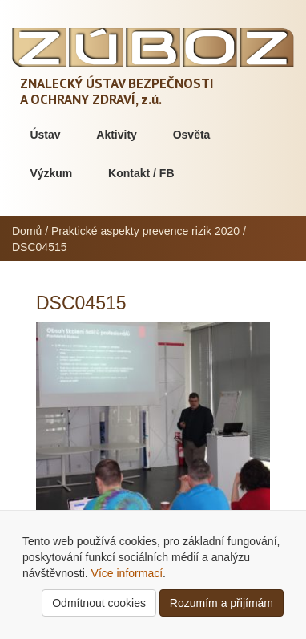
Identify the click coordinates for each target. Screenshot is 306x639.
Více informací (127, 573)
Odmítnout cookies (99, 603)
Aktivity (116, 134)
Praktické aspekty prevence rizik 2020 (145, 230)
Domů (27, 230)
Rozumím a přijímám (221, 603)
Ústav (45, 134)
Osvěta (192, 134)
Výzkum (51, 173)
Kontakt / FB (141, 173)
